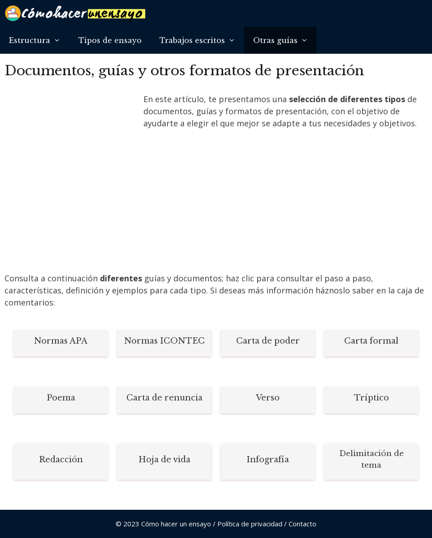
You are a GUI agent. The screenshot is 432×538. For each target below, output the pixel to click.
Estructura (39, 40)
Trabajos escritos (202, 40)
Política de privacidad (249, 523)
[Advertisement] (71, 154)
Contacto (302, 523)
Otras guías (285, 40)
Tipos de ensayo (110, 40)
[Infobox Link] (61, 343)
